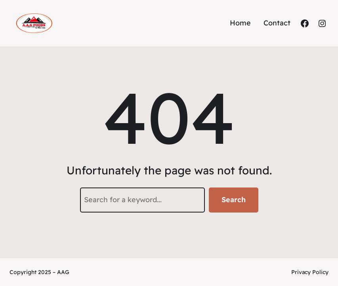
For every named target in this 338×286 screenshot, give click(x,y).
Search (234, 199)
